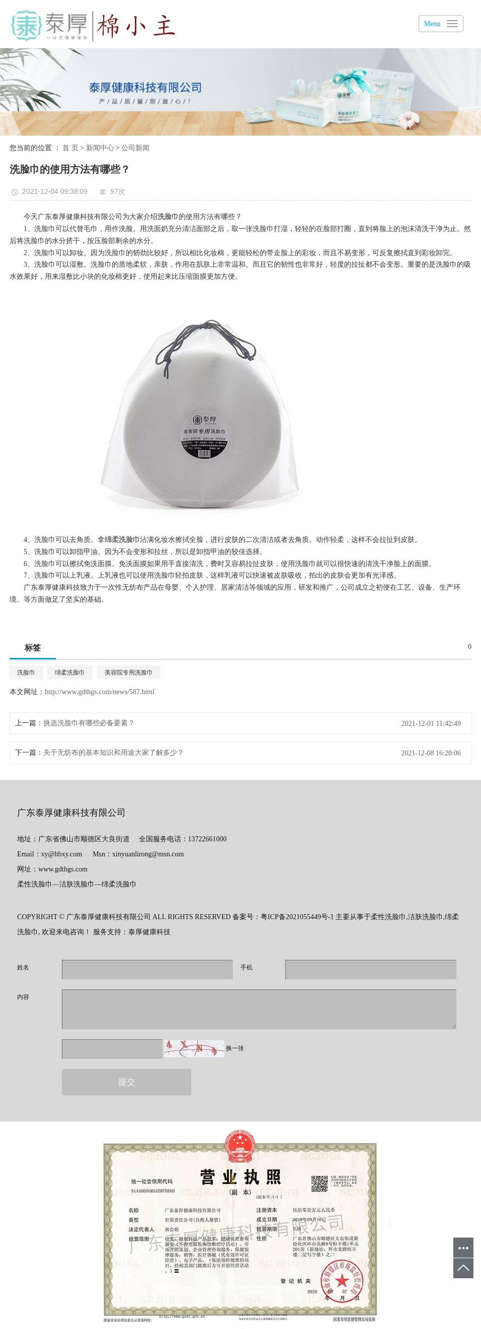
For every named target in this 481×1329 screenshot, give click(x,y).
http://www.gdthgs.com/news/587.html (99, 692)
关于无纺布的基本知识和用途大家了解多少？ (113, 752)
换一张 (235, 1048)
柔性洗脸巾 (388, 917)
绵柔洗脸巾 (70, 672)
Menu (432, 24)
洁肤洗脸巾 (425, 917)
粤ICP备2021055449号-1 (297, 917)
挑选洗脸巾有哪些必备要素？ (89, 723)
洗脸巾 (26, 672)
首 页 (70, 148)
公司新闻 (135, 148)
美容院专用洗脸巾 (129, 672)
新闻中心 (100, 148)
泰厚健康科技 (149, 932)
